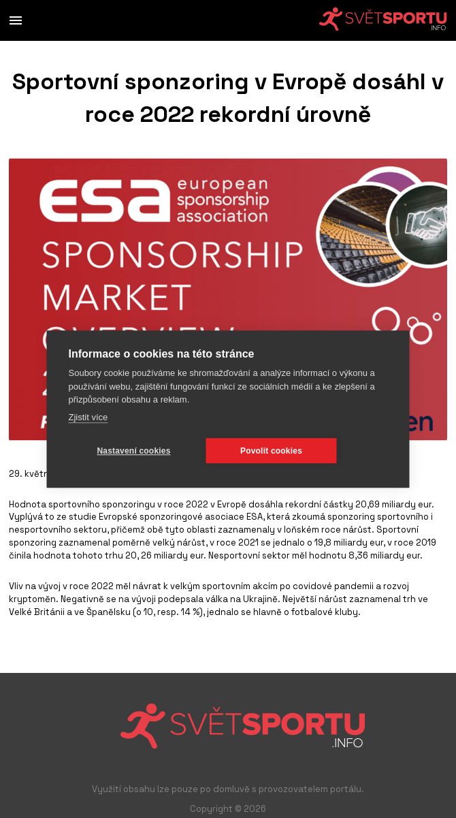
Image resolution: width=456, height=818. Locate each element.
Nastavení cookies (133, 451)
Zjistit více (88, 417)
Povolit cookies (271, 451)
